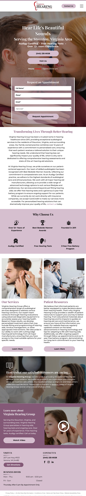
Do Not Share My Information (24, 493)
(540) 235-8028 (50, 458)
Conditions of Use (40, 493)
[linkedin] (52, 462)
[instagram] (48, 462)
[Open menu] (81, 6)
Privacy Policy (10, 493)
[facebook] (44, 462)
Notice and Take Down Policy (54, 493)
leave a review (58, 384)
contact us (51, 204)
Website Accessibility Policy (72, 493)
